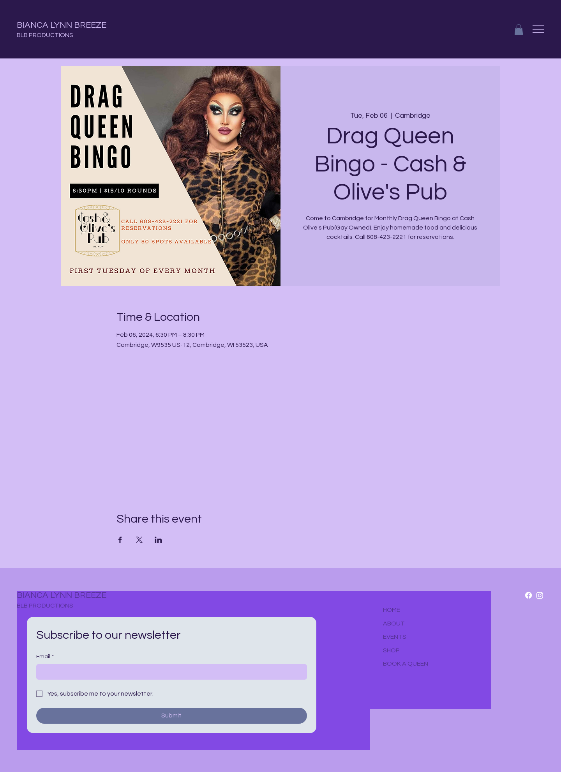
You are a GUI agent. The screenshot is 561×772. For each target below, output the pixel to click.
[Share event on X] (139, 540)
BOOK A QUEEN (405, 664)
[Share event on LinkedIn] (158, 540)
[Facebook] (528, 595)
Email (45, 657)
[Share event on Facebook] (120, 540)
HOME (391, 610)
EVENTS (394, 637)
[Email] (169, 672)
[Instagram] (539, 595)
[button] (518, 29)
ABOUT (394, 623)
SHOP (391, 650)
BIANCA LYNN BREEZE (61, 25)
